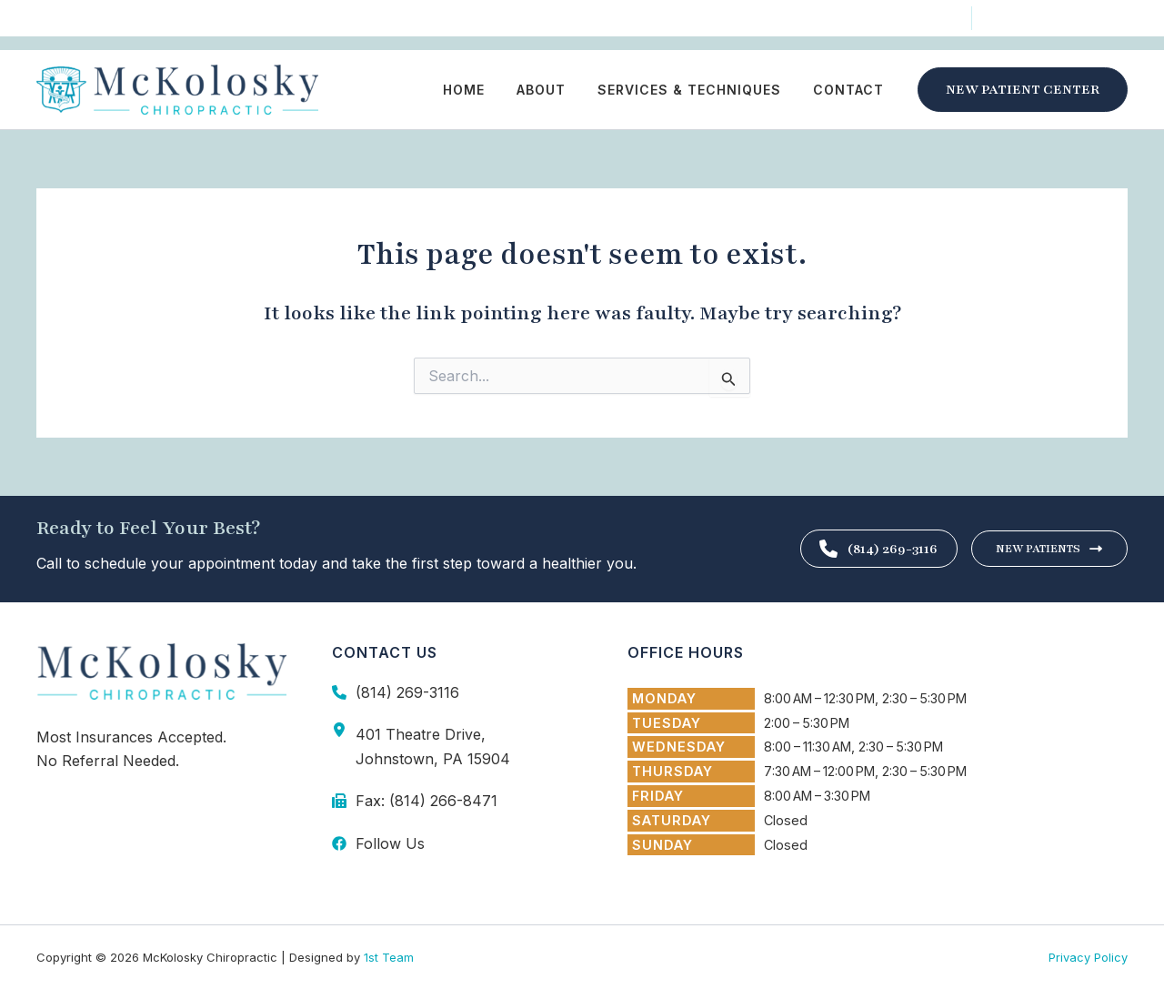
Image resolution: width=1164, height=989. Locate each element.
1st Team (389, 957)
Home (486, 89)
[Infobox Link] (457, 692)
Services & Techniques (698, 89)
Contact (851, 89)
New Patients (1049, 548)
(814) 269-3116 (866, 548)
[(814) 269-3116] (1059, 19)
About (556, 89)
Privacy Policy (1088, 957)
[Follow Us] (80, 20)
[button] (1023, 89)
